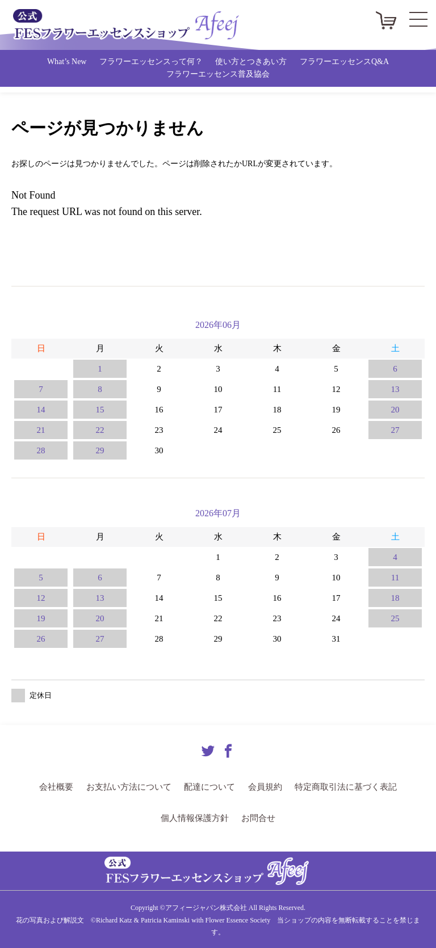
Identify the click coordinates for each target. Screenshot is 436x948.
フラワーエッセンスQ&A (344, 61)
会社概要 (65, 786)
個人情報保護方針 (196, 817)
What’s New (67, 61)
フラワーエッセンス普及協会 (218, 74)
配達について (210, 786)
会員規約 (263, 786)
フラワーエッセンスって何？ (151, 61)
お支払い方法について (134, 786)
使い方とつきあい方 (251, 61)
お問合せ (256, 817)
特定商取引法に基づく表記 (339, 786)
